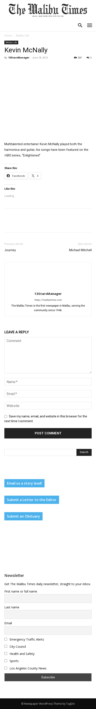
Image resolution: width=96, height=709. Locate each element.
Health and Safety (19, 654)
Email (8, 623)
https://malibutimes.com (48, 300)
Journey (10, 250)
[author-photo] (48, 287)
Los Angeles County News (25, 668)
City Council (15, 646)
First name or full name (20, 591)
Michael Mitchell (80, 250)
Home (8, 35)
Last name (11, 607)
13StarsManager (18, 57)
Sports (11, 661)
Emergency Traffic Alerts (24, 639)
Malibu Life (22, 35)
